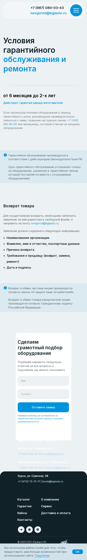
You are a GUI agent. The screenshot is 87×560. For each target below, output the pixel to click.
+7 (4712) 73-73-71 (29, 481)
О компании (50, 499)
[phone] (43, 394)
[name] (43, 381)
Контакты (24, 519)
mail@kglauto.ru (54, 454)
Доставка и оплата (56, 513)
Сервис (46, 506)
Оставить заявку (43, 407)
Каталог (23, 499)
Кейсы (22, 513)
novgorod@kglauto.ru (48, 13)
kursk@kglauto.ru (52, 481)
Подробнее (42, 555)
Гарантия (24, 506)
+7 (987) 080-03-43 (47, 8)
